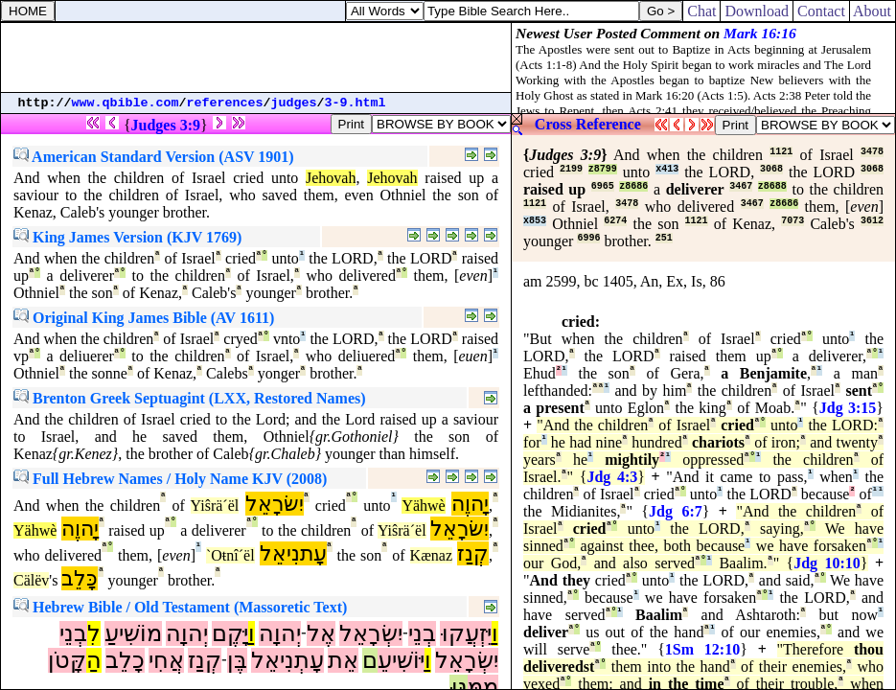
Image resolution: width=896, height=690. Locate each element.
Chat (701, 11)
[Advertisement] (256, 57)
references (225, 103)
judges (294, 103)
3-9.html (355, 103)
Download (757, 11)
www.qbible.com (125, 103)
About (872, 11)
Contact (821, 11)
